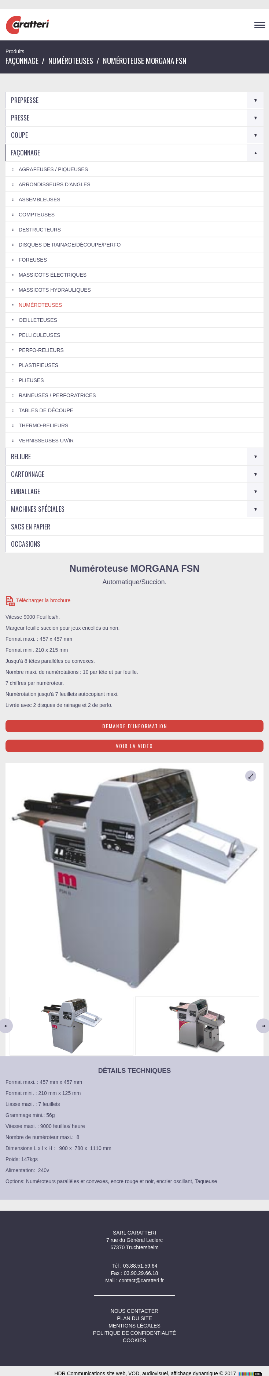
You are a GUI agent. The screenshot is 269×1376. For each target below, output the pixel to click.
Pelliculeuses (39, 335)
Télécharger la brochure (37, 601)
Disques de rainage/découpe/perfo (70, 245)
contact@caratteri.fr (141, 1280)
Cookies (134, 1340)
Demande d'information (134, 726)
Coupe (19, 135)
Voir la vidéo (134, 746)
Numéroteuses (70, 60)
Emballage (25, 491)
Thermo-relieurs (43, 425)
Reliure (21, 456)
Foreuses (33, 260)
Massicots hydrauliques (55, 290)
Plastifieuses (38, 365)
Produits (14, 51)
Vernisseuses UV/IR (46, 440)
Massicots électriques (52, 275)
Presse (20, 117)
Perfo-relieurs (41, 350)
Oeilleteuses (38, 320)
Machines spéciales (38, 509)
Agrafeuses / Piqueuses (53, 169)
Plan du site (134, 1318)
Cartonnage (27, 474)
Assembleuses (39, 199)
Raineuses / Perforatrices (57, 395)
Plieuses (31, 380)
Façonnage (21, 60)
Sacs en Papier (30, 526)
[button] (24, 1025)
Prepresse (24, 100)
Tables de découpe (46, 410)
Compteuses (37, 215)
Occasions (25, 544)
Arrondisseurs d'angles (55, 184)
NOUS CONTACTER (134, 1311)
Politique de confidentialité (134, 1333)
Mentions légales (134, 1326)
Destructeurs (40, 230)
